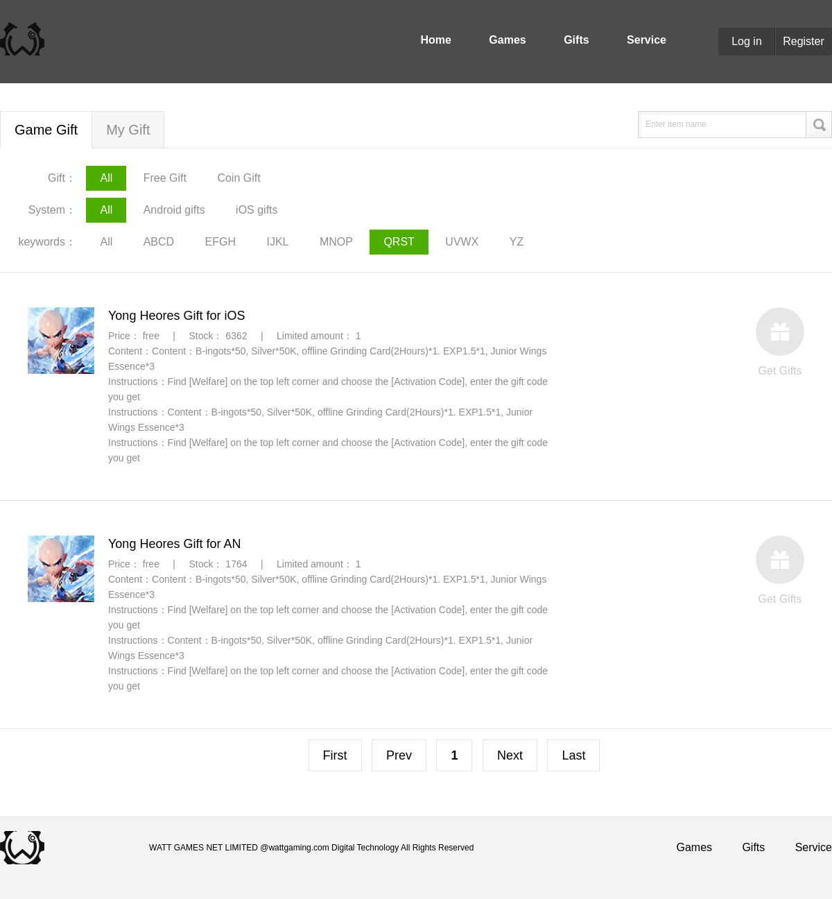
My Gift (128, 129)
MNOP (336, 242)
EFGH (220, 242)
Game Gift (46, 129)
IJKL (278, 242)
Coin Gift (238, 178)
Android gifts (174, 210)
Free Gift (165, 178)
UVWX (461, 242)
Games (507, 40)
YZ (516, 242)
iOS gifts (256, 210)
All (106, 178)
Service (646, 40)
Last (573, 755)
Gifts (576, 40)
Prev (399, 755)
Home (435, 40)
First (335, 755)
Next (510, 755)
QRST (398, 242)
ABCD (159, 242)
